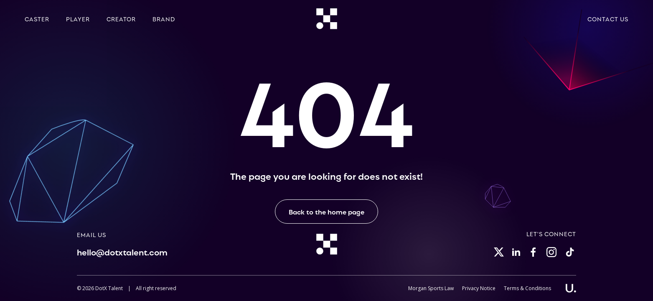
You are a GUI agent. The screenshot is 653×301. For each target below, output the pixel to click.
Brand (163, 18)
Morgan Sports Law (431, 288)
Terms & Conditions (527, 288)
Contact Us (607, 18)
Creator (121, 18)
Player (78, 18)
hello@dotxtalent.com (122, 251)
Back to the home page (326, 212)
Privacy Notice (478, 288)
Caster (37, 18)
